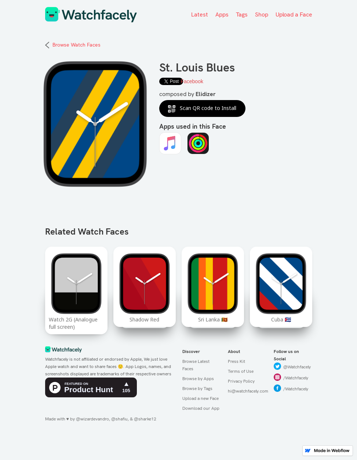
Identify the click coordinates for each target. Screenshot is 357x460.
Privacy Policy (241, 381)
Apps (222, 14)
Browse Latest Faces (196, 365)
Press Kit (236, 361)
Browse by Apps (198, 379)
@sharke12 (145, 419)
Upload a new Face (200, 398)
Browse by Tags (197, 388)
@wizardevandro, (93, 419)
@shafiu (119, 419)
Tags (242, 14)
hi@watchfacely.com (247, 391)
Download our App (200, 408)
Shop (261, 14)
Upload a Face (294, 14)
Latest (199, 14)
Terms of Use (241, 371)
